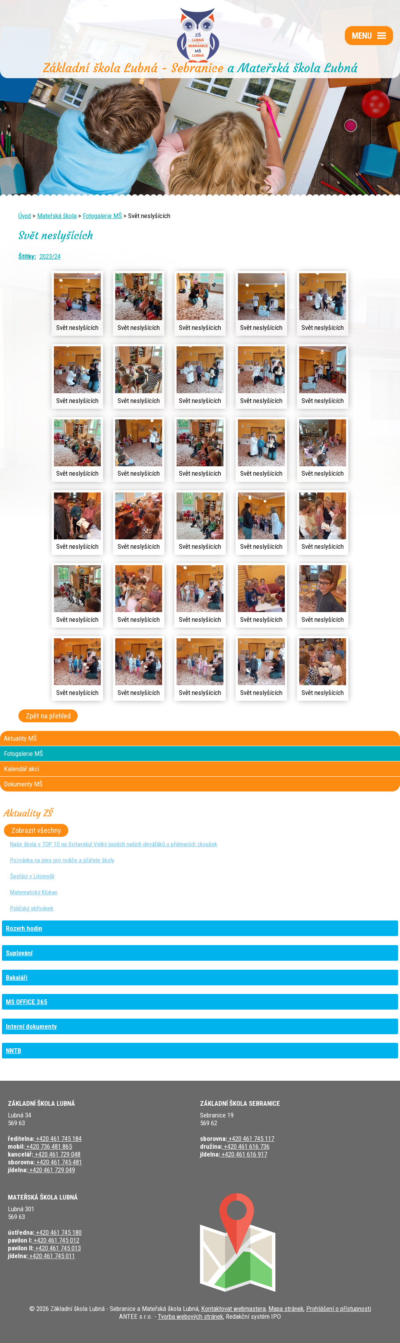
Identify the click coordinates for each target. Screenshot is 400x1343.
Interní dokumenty (31, 1026)
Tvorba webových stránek (190, 1316)
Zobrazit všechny (36, 830)
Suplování (19, 953)
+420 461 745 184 (58, 1138)
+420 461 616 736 (246, 1146)
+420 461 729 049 (51, 1170)
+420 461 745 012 (55, 1240)
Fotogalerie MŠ (102, 216)
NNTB (13, 1051)
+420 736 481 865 (48, 1146)
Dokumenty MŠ (23, 784)
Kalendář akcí (21, 769)
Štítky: (27, 256)
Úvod (24, 216)
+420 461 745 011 (51, 1256)
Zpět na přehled (48, 716)
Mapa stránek (286, 1309)
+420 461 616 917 (243, 1154)
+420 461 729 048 (56, 1154)
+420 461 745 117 (250, 1138)
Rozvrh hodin (24, 928)
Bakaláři (16, 977)
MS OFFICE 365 (26, 1002)
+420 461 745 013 (57, 1248)
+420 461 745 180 (58, 1232)
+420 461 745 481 (58, 1162)
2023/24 (50, 256)
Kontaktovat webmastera (233, 1309)
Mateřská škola (57, 216)
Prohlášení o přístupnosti (338, 1309)
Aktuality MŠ (20, 738)
